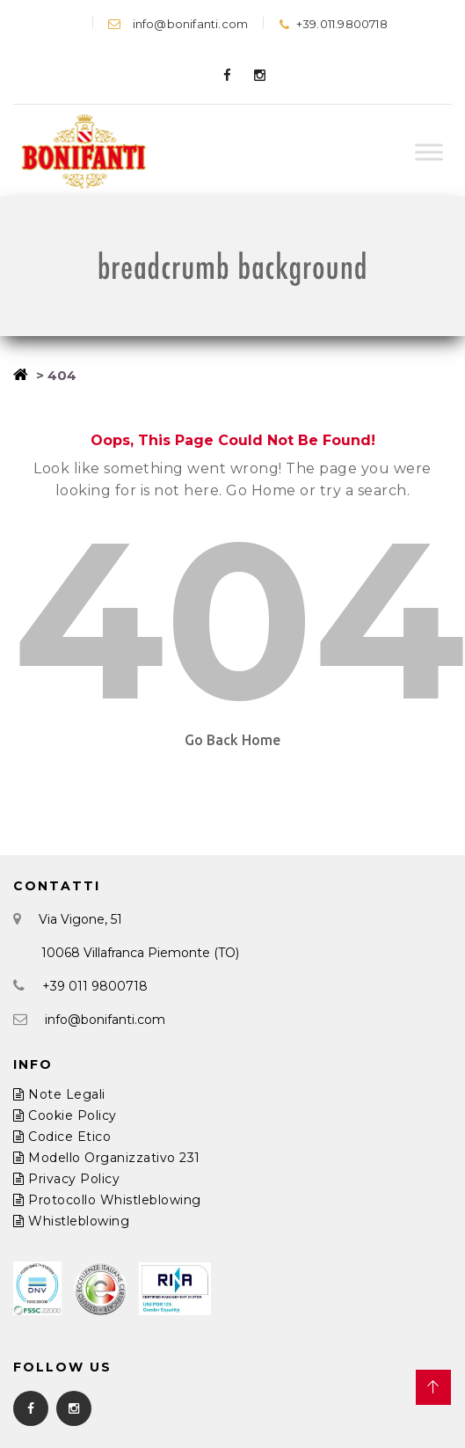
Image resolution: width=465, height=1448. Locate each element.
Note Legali (59, 1094)
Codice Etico (62, 1137)
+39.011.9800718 (333, 24)
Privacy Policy (66, 1179)
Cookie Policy (65, 1115)
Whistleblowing (71, 1221)
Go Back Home (232, 740)
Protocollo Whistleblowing (107, 1200)
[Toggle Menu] (429, 152)
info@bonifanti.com (178, 24)
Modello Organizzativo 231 (106, 1158)
